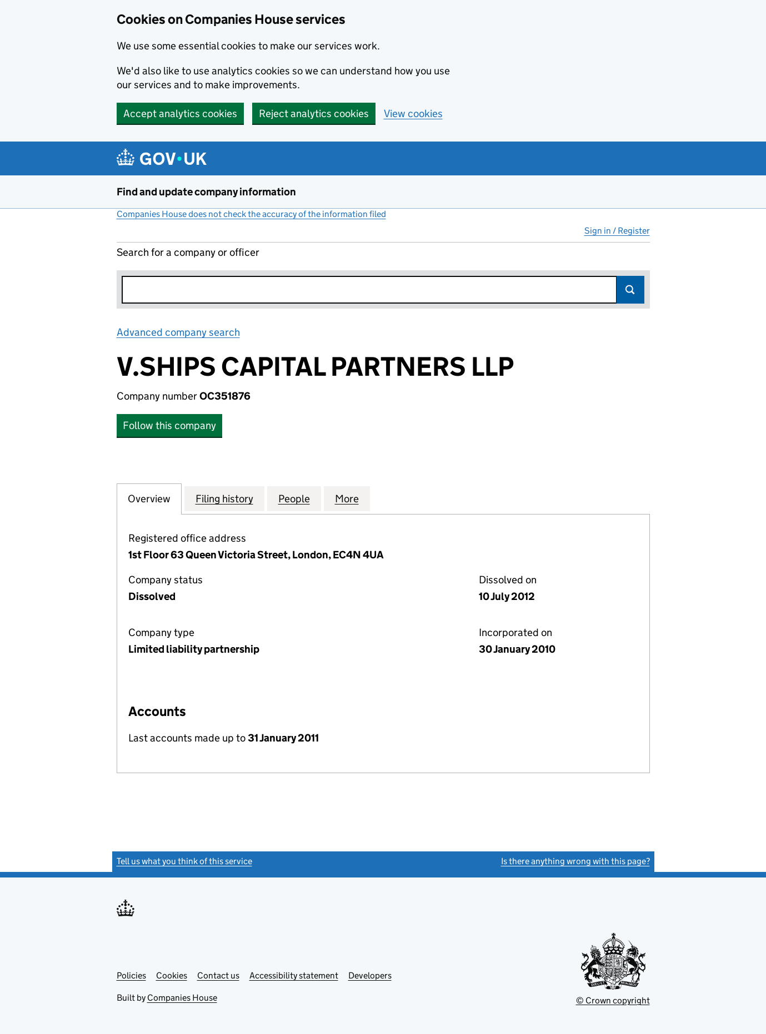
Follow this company (169, 425)
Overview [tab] (149, 498)
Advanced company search (178, 332)
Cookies (171, 975)
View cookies (413, 113)
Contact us (218, 975)
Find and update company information (206, 191)
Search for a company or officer (188, 252)
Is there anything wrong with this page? (575, 861)
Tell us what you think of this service (184, 861)
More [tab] (347, 498)
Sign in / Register (617, 230)
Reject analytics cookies (314, 113)
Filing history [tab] (224, 498)
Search (630, 290)
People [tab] (294, 498)
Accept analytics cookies (180, 113)
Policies (131, 975)
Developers (370, 975)
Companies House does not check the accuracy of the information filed (251, 214)
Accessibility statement (293, 975)
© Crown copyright (613, 1000)
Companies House (182, 997)
